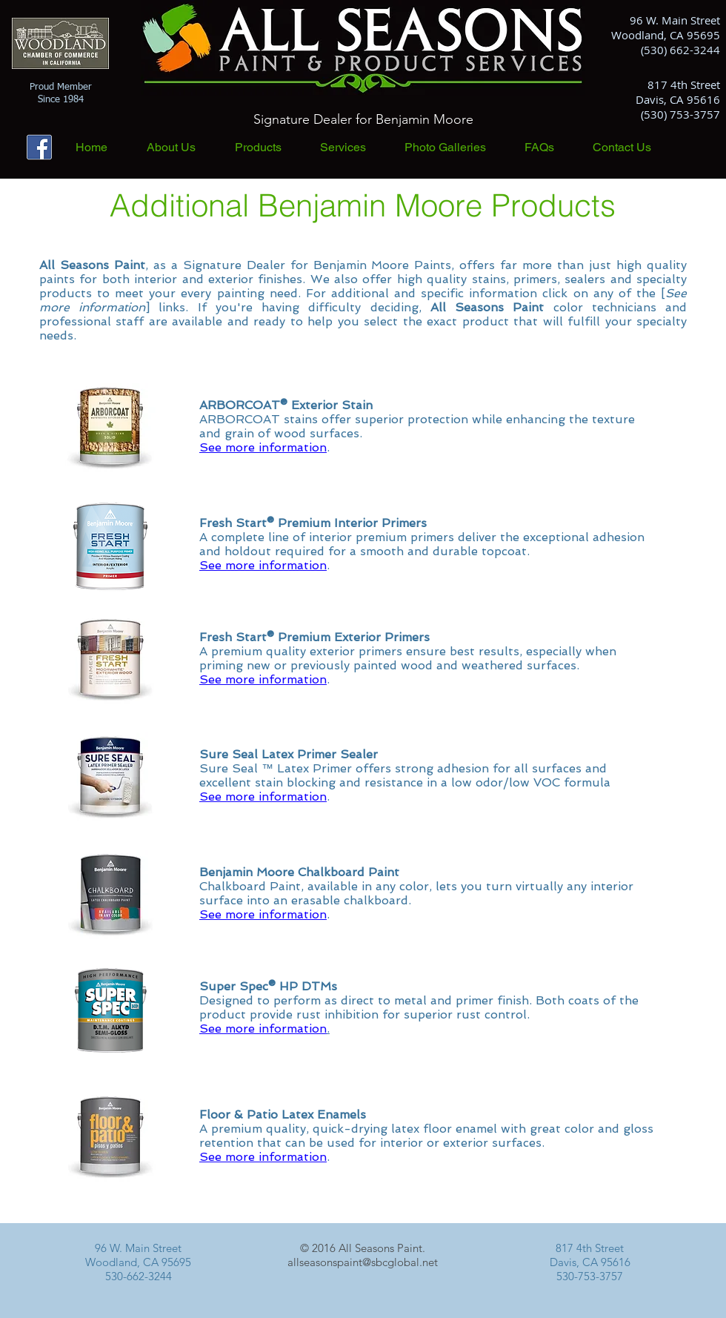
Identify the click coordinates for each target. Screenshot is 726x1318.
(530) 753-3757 (680, 114)
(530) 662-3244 (680, 49)
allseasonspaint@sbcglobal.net (362, 1262)
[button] (270, 147)
